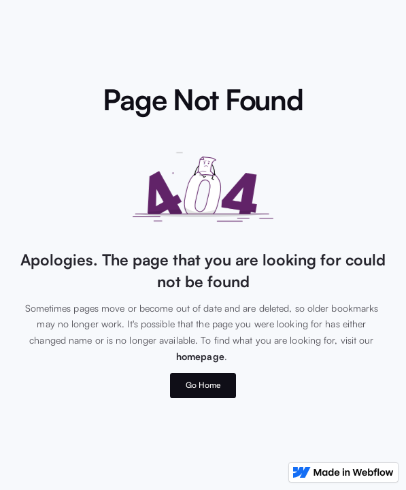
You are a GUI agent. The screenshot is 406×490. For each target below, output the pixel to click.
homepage (200, 356)
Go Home (203, 385)
